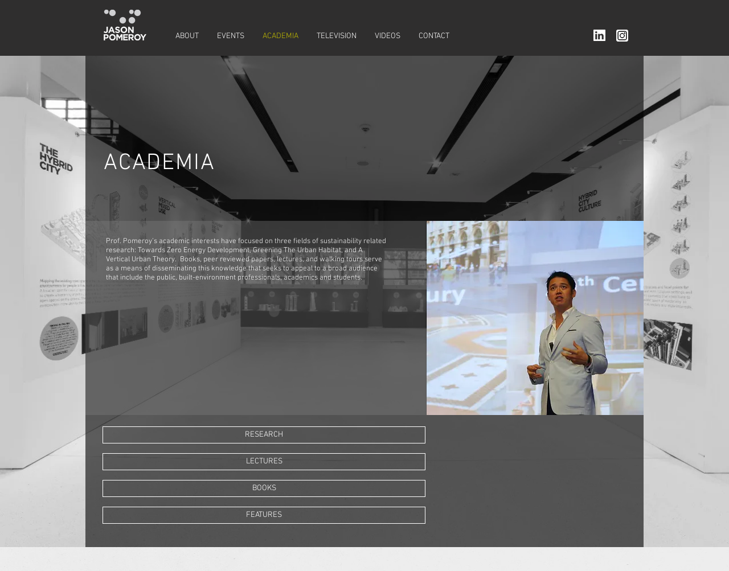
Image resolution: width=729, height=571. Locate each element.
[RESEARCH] (264, 434)
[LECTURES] (264, 461)
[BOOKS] (264, 488)
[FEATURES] (264, 515)
